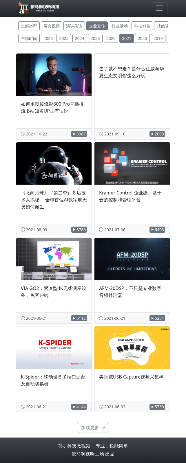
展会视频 (51, 26)
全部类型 (29, 26)
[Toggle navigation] (159, 8)
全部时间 (29, 38)
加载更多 (93, 427)
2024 (79, 38)
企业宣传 (97, 26)
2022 (111, 38)
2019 (158, 38)
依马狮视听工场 (88, 454)
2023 (95, 38)
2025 (63, 38)
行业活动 (120, 26)
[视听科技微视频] (39, 8)
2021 (126, 38)
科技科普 (142, 26)
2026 (48, 38)
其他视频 (165, 26)
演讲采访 (74, 26)
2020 (142, 38)
